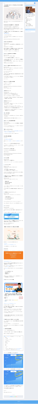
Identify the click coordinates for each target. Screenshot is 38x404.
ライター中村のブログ (19, 0)
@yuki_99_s (8, 336)
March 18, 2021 (18, 349)
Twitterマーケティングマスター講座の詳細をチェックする (10, 244)
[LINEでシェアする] (15, 396)
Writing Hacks (5, 243)
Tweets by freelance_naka (28, 31)
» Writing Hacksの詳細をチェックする (8, 261)
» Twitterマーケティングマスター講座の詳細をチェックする (10, 303)
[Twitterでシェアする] (9, 396)
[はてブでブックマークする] (13, 396)
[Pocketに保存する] (17, 396)
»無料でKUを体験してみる (6, 33)
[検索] (34, 3)
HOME (19, 401)
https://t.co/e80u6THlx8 (19, 348)
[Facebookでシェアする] (11, 396)
